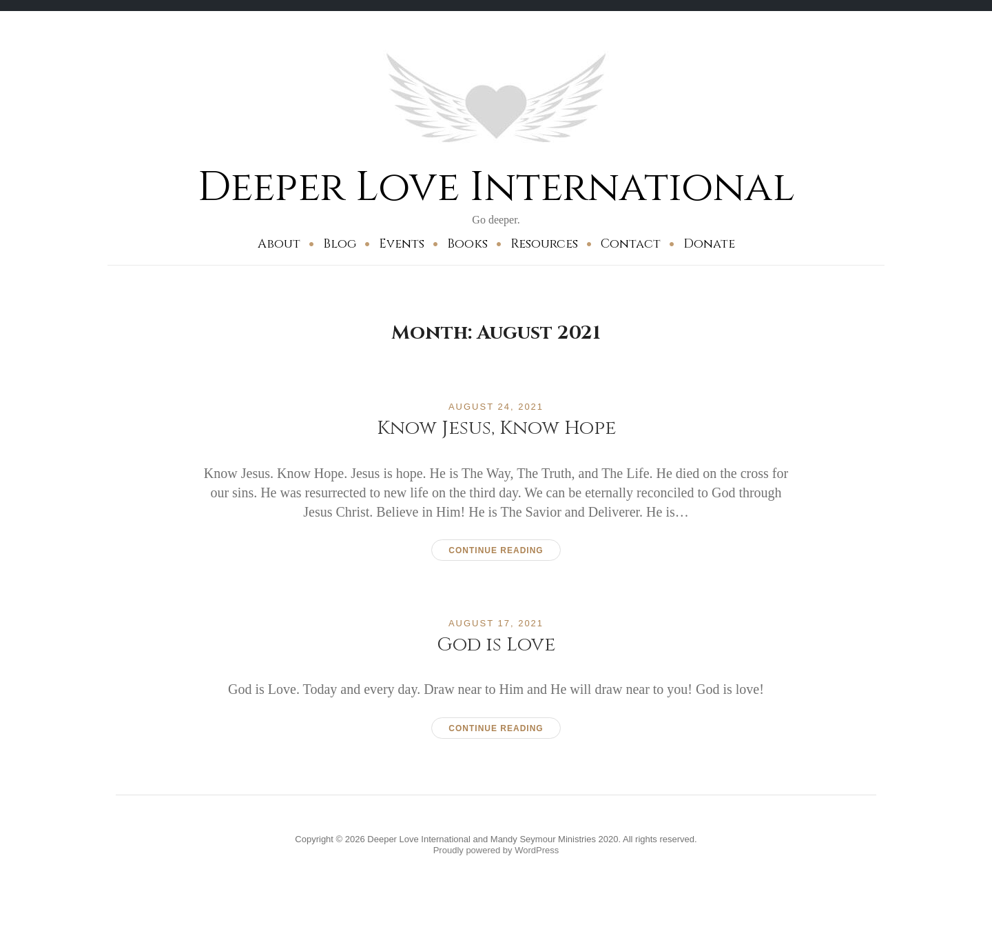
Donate (709, 243)
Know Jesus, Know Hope (496, 428)
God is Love (496, 644)
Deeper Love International (496, 187)
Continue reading (495, 550)
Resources (544, 243)
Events (401, 243)
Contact (631, 243)
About (279, 243)
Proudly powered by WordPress (496, 850)
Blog (339, 243)
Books (467, 243)
